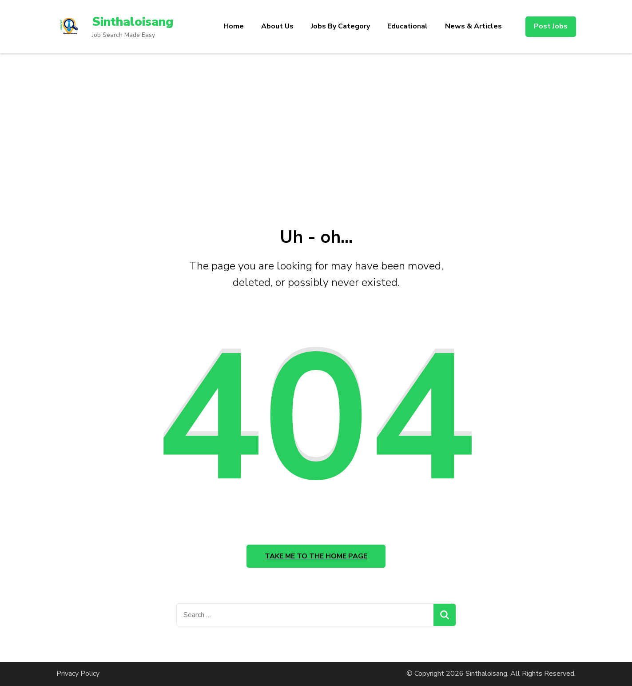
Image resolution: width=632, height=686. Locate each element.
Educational (407, 26)
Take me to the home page (316, 556)
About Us (277, 26)
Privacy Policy (77, 673)
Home (233, 26)
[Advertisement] (316, 120)
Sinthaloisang (132, 21)
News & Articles (473, 26)
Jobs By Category (340, 26)
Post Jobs (551, 26)
